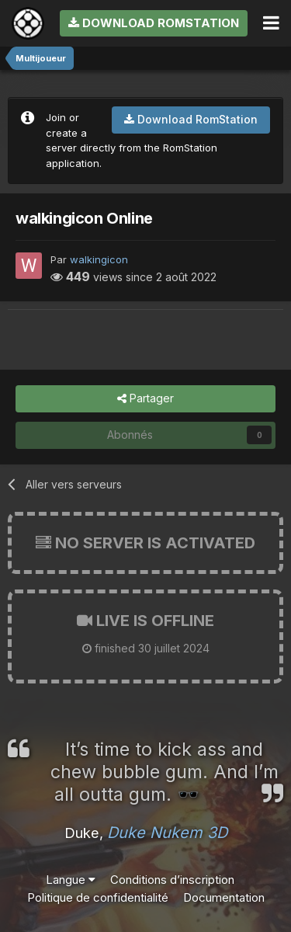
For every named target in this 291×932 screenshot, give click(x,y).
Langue (70, 879)
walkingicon (99, 259)
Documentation (224, 897)
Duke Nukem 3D (167, 832)
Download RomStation (153, 23)
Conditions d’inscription (172, 879)
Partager (145, 399)
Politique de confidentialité (97, 897)
